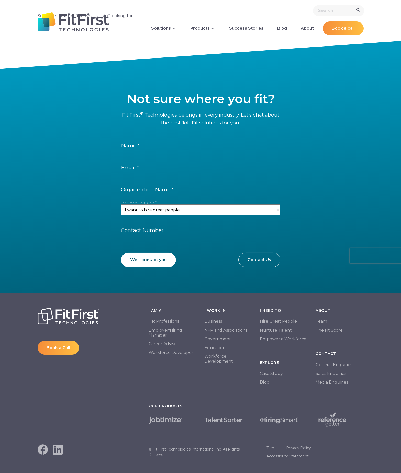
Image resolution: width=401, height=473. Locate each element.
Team (321, 321)
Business (213, 321)
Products (202, 28)
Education (215, 347)
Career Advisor (163, 343)
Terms (271, 448)
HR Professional (165, 321)
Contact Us (259, 259)
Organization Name (147, 190)
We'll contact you (148, 259)
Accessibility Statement (287, 456)
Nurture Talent (276, 330)
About (307, 28)
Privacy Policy (298, 448)
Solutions (163, 28)
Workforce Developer (171, 352)
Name (130, 146)
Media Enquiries (332, 382)
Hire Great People (278, 321)
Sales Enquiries (331, 373)
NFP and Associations (225, 330)
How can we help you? (139, 202)
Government (217, 339)
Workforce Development (218, 359)
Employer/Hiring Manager (165, 333)
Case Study (271, 373)
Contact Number (142, 230)
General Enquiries (334, 364)
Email (130, 168)
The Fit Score (329, 330)
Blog (282, 28)
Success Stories (246, 28)
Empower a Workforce (283, 339)
